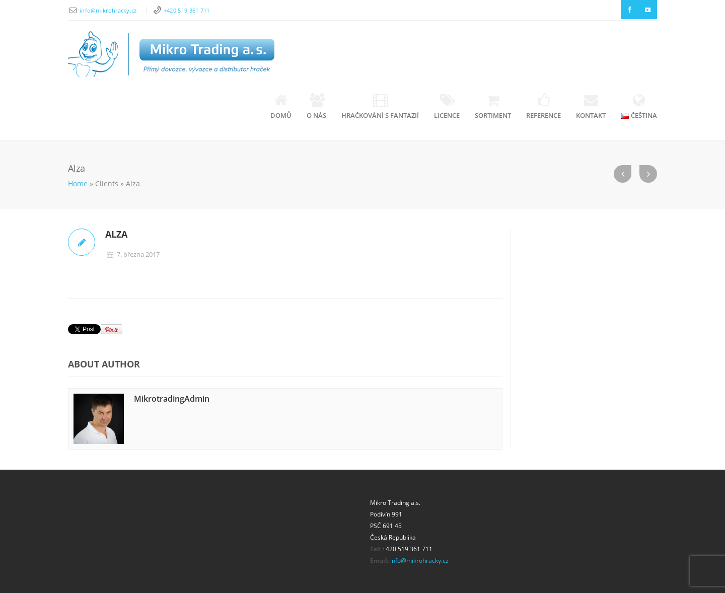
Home (78, 183)
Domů (281, 106)
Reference (543, 106)
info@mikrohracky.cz (109, 10)
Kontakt (591, 106)
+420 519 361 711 (187, 10)
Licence (447, 106)
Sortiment (493, 106)
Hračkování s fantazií (380, 106)
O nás (316, 106)
